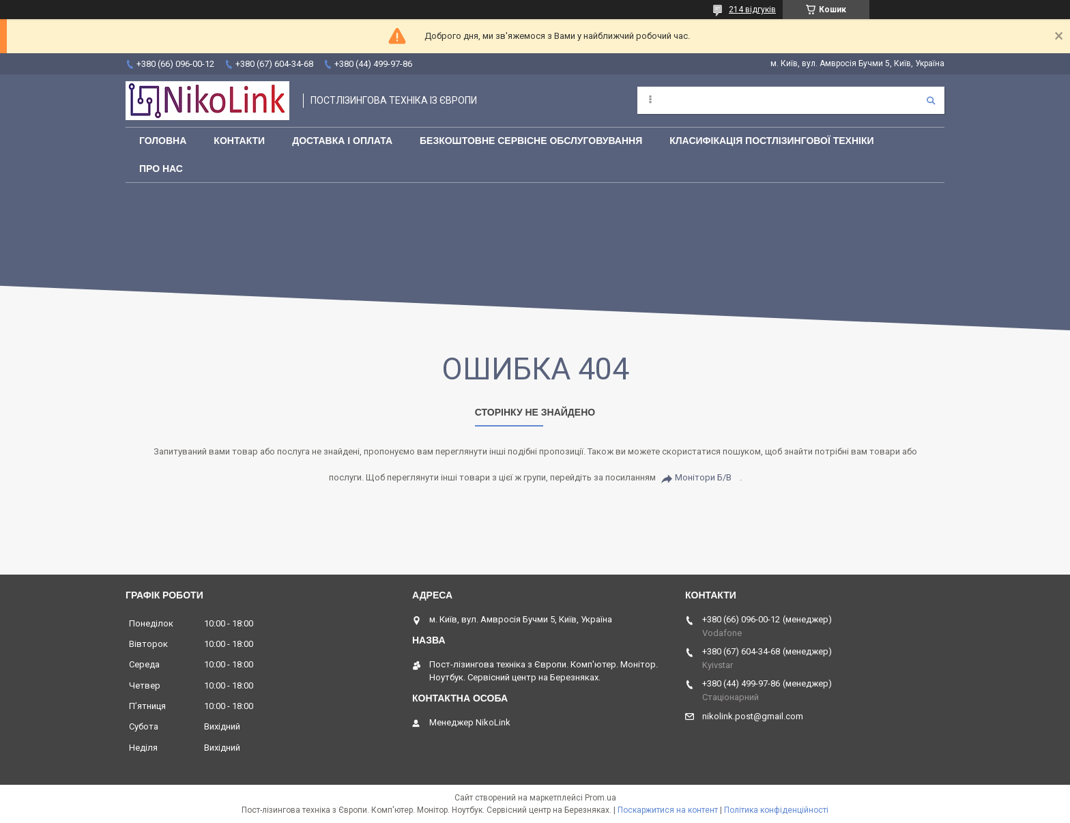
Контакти (239, 140)
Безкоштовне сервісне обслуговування (531, 140)
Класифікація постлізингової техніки (771, 140)
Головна (162, 140)
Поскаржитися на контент (668, 810)
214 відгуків (752, 9)
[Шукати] (930, 100)
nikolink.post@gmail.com (752, 716)
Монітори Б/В (703, 477)
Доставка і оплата (342, 140)
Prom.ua (600, 798)
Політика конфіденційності (776, 810)
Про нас (161, 168)
